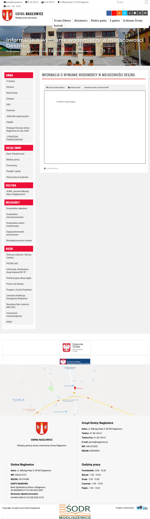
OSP (8, 104)
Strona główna (12, 51)
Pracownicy (11, 165)
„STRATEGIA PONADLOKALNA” (14, 138)
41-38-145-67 (95, 433)
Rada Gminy (11, 93)
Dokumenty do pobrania (17, 177)
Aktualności (81, 20)
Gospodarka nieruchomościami (14, 215)
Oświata (10, 99)
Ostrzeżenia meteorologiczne (14, 314)
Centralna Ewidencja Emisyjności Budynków (17, 297)
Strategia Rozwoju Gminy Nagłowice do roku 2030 (17, 129)
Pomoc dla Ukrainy (15, 284)
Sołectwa (10, 110)
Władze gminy (98, 20)
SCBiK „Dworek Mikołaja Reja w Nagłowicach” (17, 192)
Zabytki (9, 122)
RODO (9, 322)
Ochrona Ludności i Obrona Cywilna (18, 256)
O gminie (115, 20)
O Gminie (10, 81)
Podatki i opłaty (13, 171)
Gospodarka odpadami (16, 208)
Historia (10, 87)
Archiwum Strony (133, 20)
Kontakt (58, 25)
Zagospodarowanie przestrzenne (15, 233)
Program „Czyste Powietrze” (19, 290)
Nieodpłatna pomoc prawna (19, 240)
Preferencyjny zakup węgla (18, 278)
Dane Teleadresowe (15, 154)
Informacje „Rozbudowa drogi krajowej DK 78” (17, 270)
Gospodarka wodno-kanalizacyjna (15, 224)
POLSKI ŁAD (12, 263)
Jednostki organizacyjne (17, 116)
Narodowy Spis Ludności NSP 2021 (17, 305)
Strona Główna (62, 20)
